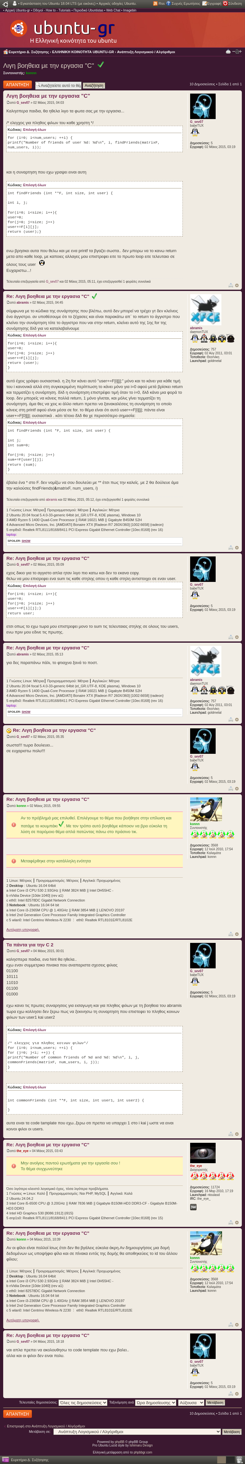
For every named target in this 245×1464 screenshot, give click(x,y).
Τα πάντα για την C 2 (29, 944)
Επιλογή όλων (34, 129)
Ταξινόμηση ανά (142, 1402)
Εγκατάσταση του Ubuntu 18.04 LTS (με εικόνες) (57, 3)
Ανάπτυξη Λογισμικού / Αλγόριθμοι (146, 52)
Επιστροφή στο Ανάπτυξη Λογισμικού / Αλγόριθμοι (46, 1426)
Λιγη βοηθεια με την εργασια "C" (48, 65)
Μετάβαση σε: (40, 1431)
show (26, 540)
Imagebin (129, 10)
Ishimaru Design (141, 1445)
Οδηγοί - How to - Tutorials (52, 10)
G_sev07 (23, 102)
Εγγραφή (214, 3)
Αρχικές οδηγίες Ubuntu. (118, 3)
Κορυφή (237, 285)
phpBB (119, 1442)
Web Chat (113, 10)
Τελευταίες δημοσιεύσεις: (63, 1402)
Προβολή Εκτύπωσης (228, 51)
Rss (162, 3)
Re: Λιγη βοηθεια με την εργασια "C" (51, 296)
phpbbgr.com (143, 1452)
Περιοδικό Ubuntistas (88, 10)
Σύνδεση (235, 3)
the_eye (22, 1151)
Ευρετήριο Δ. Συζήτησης (29, 52)
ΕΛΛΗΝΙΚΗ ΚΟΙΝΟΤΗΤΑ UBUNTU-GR (83, 52)
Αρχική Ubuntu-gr (17, 10)
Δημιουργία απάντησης (17, 84)
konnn (31, 73)
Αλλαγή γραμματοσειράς (237, 51)
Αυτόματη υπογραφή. (23, 929)
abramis (23, 302)
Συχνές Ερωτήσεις (186, 3)
